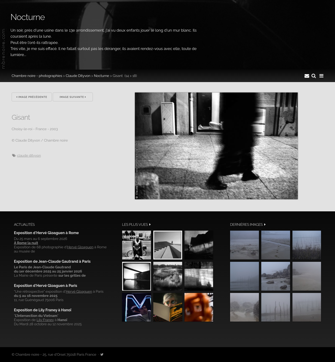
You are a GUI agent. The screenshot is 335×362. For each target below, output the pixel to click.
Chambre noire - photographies (37, 76)
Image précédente (31, 97)
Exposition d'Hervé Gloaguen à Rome (46, 233)
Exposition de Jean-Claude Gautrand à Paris (52, 261)
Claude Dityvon (78, 76)
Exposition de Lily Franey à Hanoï (42, 310)
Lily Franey (45, 320)
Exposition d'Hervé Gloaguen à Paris (45, 285)
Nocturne (101, 76)
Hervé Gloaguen (80, 247)
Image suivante (73, 97)
